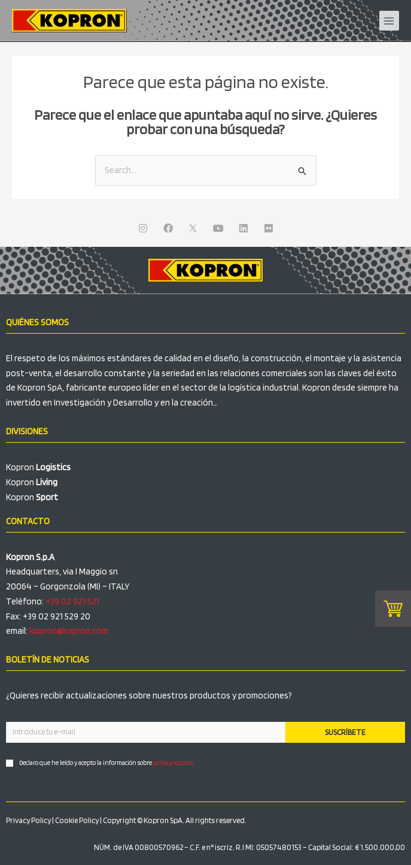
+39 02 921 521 (72, 601)
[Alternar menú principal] (389, 21)
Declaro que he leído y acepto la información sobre (106, 762)
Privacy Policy (28, 820)
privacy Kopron (173, 762)
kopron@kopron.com (68, 630)
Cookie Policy (77, 820)
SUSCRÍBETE (345, 732)
